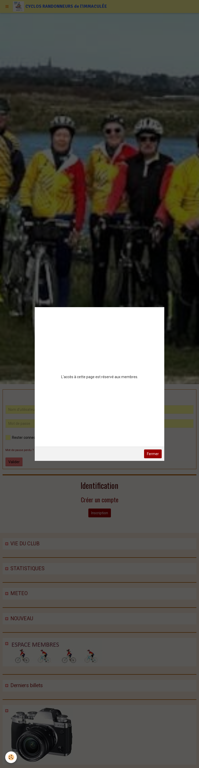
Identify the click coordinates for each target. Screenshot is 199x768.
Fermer (153, 454)
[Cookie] (11, 757)
